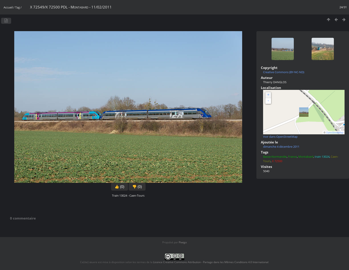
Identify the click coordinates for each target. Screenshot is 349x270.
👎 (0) (137, 187)
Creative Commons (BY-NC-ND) (283, 72)
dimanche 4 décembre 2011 (281, 147)
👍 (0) (119, 187)
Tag (17, 7)
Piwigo (183, 242)
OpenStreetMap (334, 132)
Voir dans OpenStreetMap (280, 137)
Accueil (8, 7)
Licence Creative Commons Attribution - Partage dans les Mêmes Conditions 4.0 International (210, 262)
